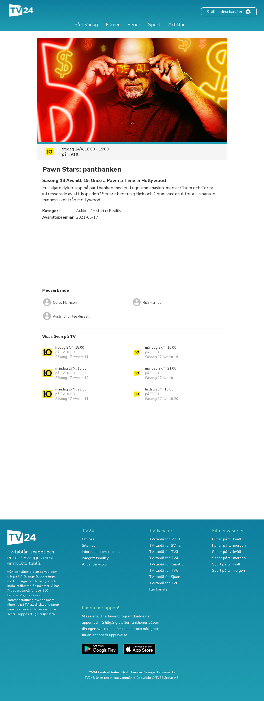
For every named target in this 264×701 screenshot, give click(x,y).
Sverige (149, 672)
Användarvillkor (95, 564)
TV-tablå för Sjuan (164, 576)
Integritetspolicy (95, 558)
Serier (134, 24)
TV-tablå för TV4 (163, 558)
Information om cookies (101, 551)
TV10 (73, 154)
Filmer (113, 24)
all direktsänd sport (44, 605)
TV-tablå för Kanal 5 (166, 564)
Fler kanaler (159, 589)
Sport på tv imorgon (228, 570)
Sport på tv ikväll (226, 564)
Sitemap (88, 545)
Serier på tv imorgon (229, 558)
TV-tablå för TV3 (163, 551)
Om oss (88, 539)
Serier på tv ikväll (226, 551)
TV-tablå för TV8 (163, 583)
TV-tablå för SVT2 (165, 545)
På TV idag (86, 24)
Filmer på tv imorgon (229, 545)
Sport (154, 24)
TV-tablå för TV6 (163, 570)
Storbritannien (131, 672)
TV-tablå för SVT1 (165, 539)
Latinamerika (166, 672)
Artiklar (176, 24)
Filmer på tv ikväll (226, 539)
